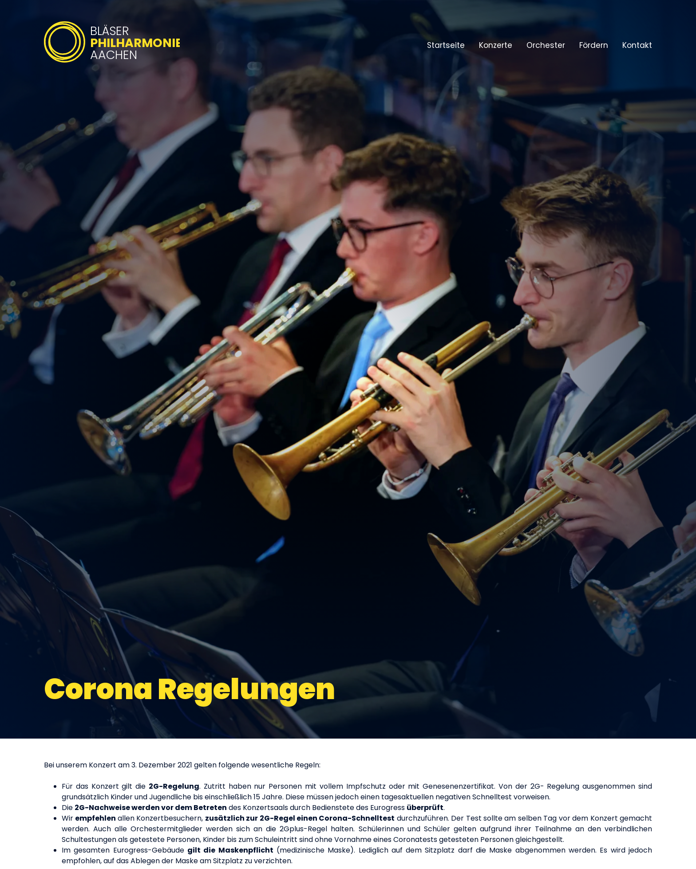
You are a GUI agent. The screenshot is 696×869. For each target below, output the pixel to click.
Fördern (593, 45)
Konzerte (495, 45)
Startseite (446, 45)
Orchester (545, 45)
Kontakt (637, 45)
